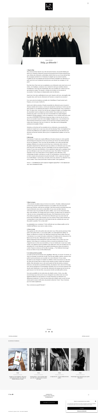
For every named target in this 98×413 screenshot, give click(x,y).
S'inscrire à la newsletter (49, 402)
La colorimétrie (31, 224)
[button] (95, 401)
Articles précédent (12, 336)
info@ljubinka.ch (49, 397)
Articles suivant (86, 336)
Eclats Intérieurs (38, 115)
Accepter (82, 408)
